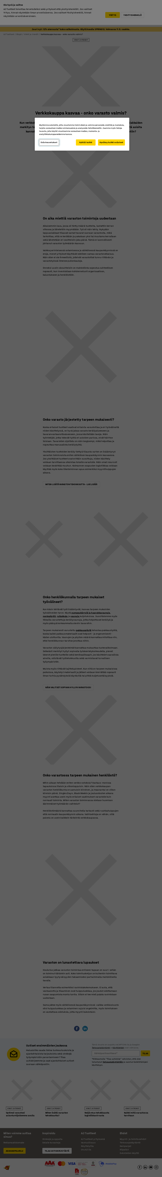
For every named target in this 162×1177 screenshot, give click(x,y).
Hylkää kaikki (85, 142)
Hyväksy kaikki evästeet (111, 142)
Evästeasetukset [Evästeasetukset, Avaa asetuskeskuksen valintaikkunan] (49, 142)
